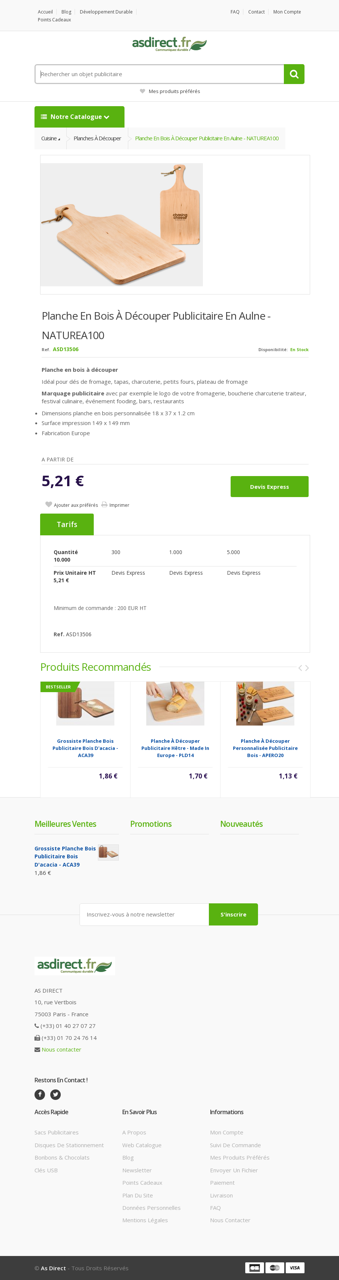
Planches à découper (97, 138)
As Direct (53, 1268)
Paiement (222, 1182)
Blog (66, 12)
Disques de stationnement (69, 1145)
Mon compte (287, 12)
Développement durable (106, 12)
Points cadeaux (54, 20)
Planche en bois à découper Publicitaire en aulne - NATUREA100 (207, 138)
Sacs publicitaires (56, 1132)
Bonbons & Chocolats (62, 1157)
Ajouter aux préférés (76, 505)
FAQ (235, 12)
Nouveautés (241, 824)
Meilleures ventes (65, 824)
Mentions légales (145, 1220)
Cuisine (49, 138)
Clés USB (46, 1170)
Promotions (150, 824)
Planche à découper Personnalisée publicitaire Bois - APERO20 (265, 748)
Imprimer (119, 505)
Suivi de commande (235, 1145)
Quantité (66, 552)
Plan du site (137, 1195)
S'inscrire (233, 914)
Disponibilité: (273, 349)
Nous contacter (61, 1049)
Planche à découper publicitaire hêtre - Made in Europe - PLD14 (175, 748)
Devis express (269, 486)
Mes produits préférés (170, 91)
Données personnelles (151, 1207)
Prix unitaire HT (75, 572)
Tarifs (67, 524)
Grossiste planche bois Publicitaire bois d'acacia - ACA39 (85, 748)
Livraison (221, 1195)
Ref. (46, 349)
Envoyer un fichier (234, 1170)
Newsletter (137, 1170)
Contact (256, 12)
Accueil (45, 12)
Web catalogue (142, 1145)
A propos (134, 1132)
